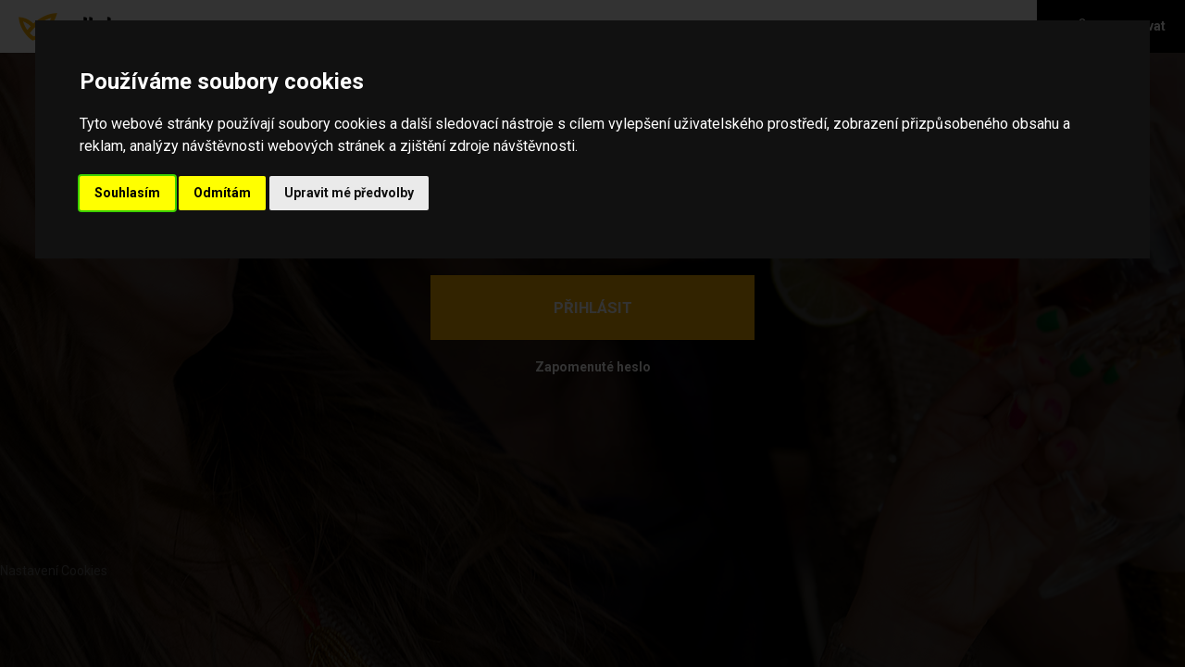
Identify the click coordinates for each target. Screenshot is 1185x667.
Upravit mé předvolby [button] (349, 192)
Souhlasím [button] (127, 192)
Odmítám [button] (222, 192)
